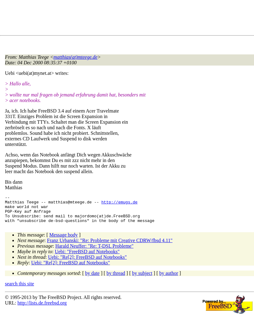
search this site (19, 289)
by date (92, 278)
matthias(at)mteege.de (75, 57)
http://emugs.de (119, 204)
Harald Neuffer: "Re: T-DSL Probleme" (94, 251)
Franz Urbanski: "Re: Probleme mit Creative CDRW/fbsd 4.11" (109, 246)
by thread (116, 278)
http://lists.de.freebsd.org (41, 308)
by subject (142, 278)
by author (168, 278)
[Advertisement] (117, 19)
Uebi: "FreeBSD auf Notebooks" (87, 257)
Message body (63, 240)
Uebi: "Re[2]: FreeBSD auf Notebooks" (87, 262)
